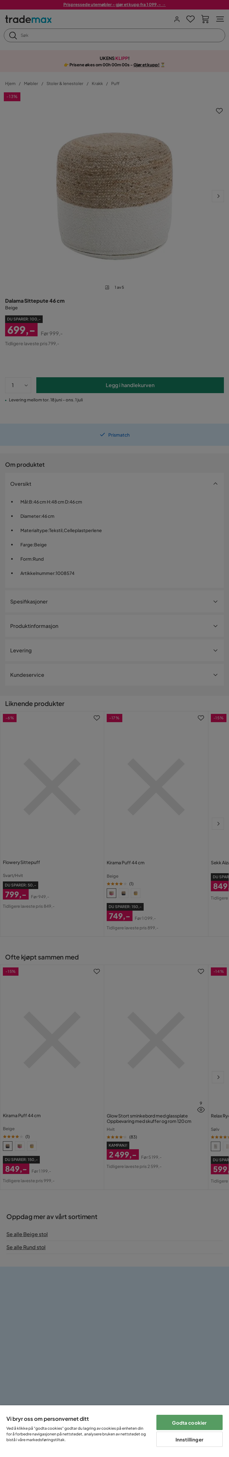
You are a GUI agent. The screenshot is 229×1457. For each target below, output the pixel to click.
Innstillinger (189, 1439)
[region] (114, 1431)
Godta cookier (189, 1423)
